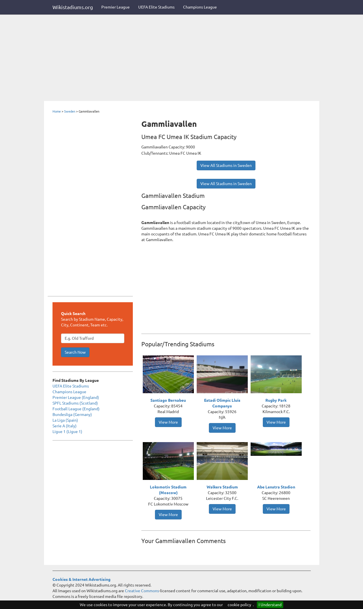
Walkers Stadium (222, 487)
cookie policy (239, 604)
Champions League (200, 7)
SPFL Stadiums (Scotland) (75, 403)
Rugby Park (276, 400)
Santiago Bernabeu (168, 400)
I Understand (270, 604)
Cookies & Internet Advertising (81, 579)
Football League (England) (76, 409)
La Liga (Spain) (65, 420)
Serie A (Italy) (65, 426)
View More (168, 422)
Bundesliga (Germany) (72, 414)
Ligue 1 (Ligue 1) (67, 431)
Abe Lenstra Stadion (276, 487)
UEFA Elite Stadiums (156, 7)
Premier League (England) (76, 397)
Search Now (75, 352)
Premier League (115, 7)
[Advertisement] (182, 58)
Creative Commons (142, 591)
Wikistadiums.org (73, 7)
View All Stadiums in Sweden (226, 165)
